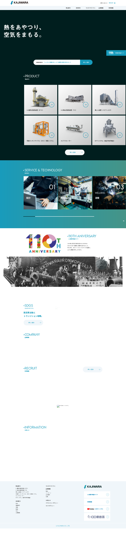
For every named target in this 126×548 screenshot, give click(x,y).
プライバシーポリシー (52, 522)
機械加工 (18, 525)
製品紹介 (68, 8)
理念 (47, 510)
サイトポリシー (50, 525)
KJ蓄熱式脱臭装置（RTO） (22, 508)
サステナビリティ (90, 8)
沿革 (47, 516)
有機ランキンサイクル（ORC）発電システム (26, 513)
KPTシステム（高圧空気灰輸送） (23, 517)
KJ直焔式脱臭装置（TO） (22, 510)
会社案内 (48, 514)
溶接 (17, 526)
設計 (17, 523)
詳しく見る (86, 62)
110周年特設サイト (119, 53)
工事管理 (18, 532)
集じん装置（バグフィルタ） (22, 511)
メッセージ (48, 512)
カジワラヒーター (20, 515)
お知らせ (48, 520)
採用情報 (111, 8)
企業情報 (101, 8)
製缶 (17, 528)
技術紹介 (78, 8)
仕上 (17, 530)
